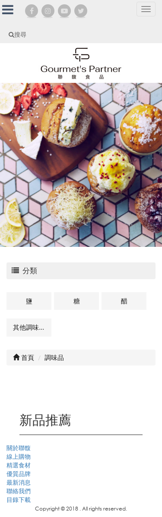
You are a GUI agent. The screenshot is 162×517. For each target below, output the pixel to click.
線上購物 (18, 456)
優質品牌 (18, 474)
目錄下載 (18, 499)
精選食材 (18, 465)
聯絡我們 (18, 491)
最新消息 (18, 482)
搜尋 (17, 34)
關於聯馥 (18, 448)
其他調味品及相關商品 (32, 327)
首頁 (23, 357)
